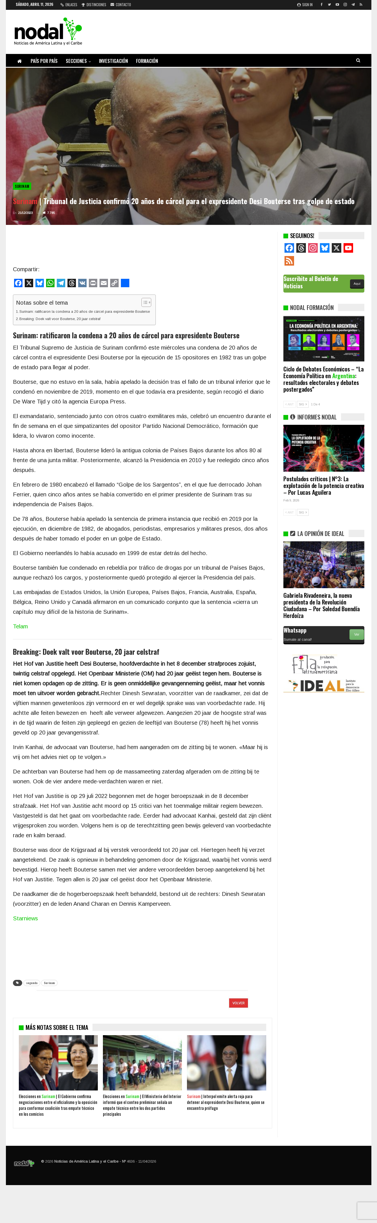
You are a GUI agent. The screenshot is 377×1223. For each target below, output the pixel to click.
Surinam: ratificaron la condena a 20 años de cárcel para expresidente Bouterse (84, 311)
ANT (289, 404)
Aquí (357, 283)
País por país (44, 60)
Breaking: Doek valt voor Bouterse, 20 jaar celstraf (59, 319)
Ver (356, 634)
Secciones (76, 60)
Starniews (25, 918)
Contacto (120, 4)
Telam (20, 626)
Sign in (305, 4)
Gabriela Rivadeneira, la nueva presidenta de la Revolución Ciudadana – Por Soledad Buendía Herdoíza (321, 605)
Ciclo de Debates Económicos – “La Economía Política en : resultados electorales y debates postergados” (323, 378)
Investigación (113, 60)
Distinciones (94, 4)
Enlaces (68, 4)
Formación (147, 60)
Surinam (22, 186)
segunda (31, 983)
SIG (303, 404)
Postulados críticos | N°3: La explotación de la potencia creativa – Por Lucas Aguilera (323, 485)
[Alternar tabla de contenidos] (143, 302)
